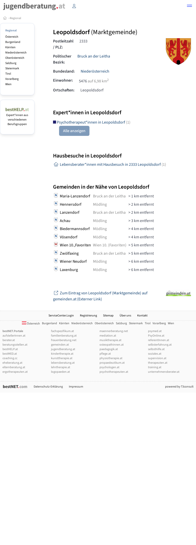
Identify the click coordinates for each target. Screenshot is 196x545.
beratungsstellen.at (15, 345)
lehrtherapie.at (60, 367)
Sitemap (108, 315)
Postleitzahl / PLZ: (63, 44)
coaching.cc (10, 358)
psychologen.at (109, 367)
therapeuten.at (157, 363)
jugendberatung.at (63, 349)
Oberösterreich (14, 58)
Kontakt (142, 315)
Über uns (125, 315)
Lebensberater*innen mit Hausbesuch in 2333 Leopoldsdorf (109, 164)
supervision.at (157, 358)
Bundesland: (64, 71)
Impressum (76, 387)
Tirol (8, 74)
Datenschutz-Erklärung (48, 387)
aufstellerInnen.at (14, 336)
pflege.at (105, 354)
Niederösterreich (16, 52)
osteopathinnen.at (112, 345)
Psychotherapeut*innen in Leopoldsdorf (91, 122)
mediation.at (108, 336)
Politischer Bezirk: (62, 59)
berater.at (9, 340)
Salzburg (10, 63)
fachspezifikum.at (62, 331)
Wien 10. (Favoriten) (109, 245)
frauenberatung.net (63, 340)
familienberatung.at (64, 336)
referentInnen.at (158, 340)
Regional (15, 18)
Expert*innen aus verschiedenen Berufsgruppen (17, 117)
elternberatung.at (14, 367)
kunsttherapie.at (61, 358)
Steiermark (12, 68)
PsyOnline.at (156, 336)
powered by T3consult (179, 387)
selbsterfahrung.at (160, 345)
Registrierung (88, 315)
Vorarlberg (12, 79)
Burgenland (12, 42)
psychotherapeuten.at (114, 372)
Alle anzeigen (74, 131)
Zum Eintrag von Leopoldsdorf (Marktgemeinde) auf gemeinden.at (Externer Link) (100, 296)
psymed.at (155, 331)
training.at (154, 367)
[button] (189, 7)
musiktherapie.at (110, 340)
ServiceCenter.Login (61, 315)
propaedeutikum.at (112, 363)
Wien (8, 84)
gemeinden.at (60, 345)
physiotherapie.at (111, 358)
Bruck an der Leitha (93, 56)
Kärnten (10, 47)
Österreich (11, 37)
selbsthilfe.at (156, 349)
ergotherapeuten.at (15, 372)
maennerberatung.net (114, 331)
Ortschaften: (63, 90)
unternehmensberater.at (163, 372)
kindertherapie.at (62, 354)
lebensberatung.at (63, 363)
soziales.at (154, 354)
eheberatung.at (12, 363)
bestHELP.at (10, 349)
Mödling (100, 204)
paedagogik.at (109, 349)
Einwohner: (63, 80)
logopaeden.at (60, 372)
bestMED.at (10, 354)
